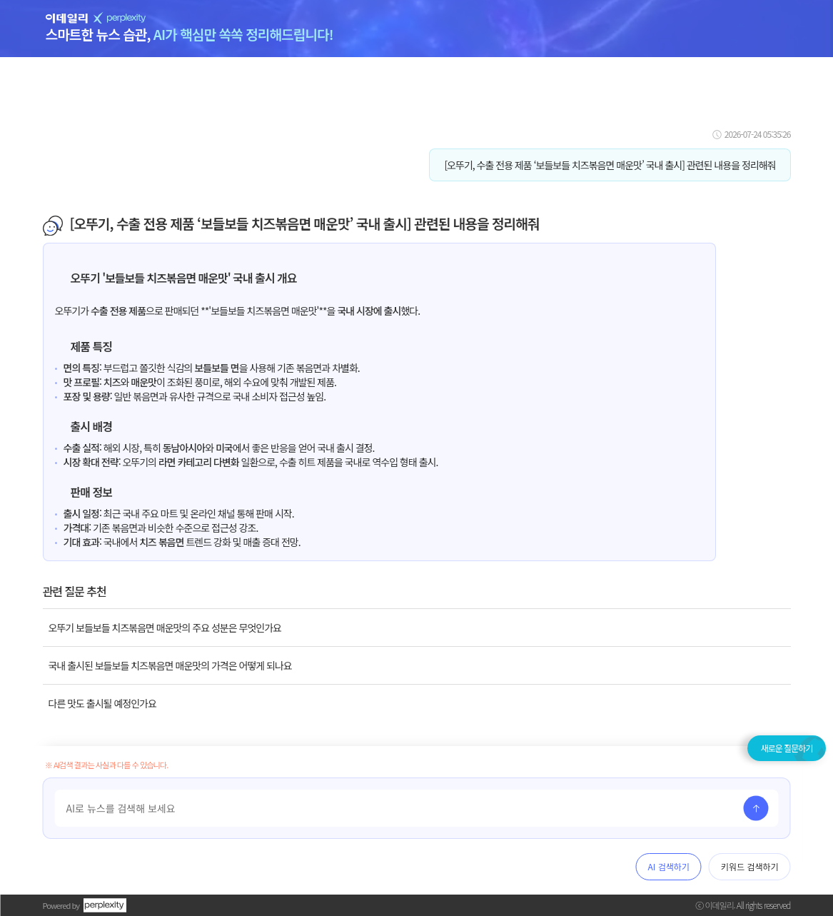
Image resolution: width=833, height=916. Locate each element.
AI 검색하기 (669, 866)
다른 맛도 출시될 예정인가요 (102, 703)
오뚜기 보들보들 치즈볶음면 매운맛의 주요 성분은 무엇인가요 (165, 627)
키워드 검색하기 (750, 866)
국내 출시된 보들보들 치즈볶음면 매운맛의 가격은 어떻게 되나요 (170, 665)
